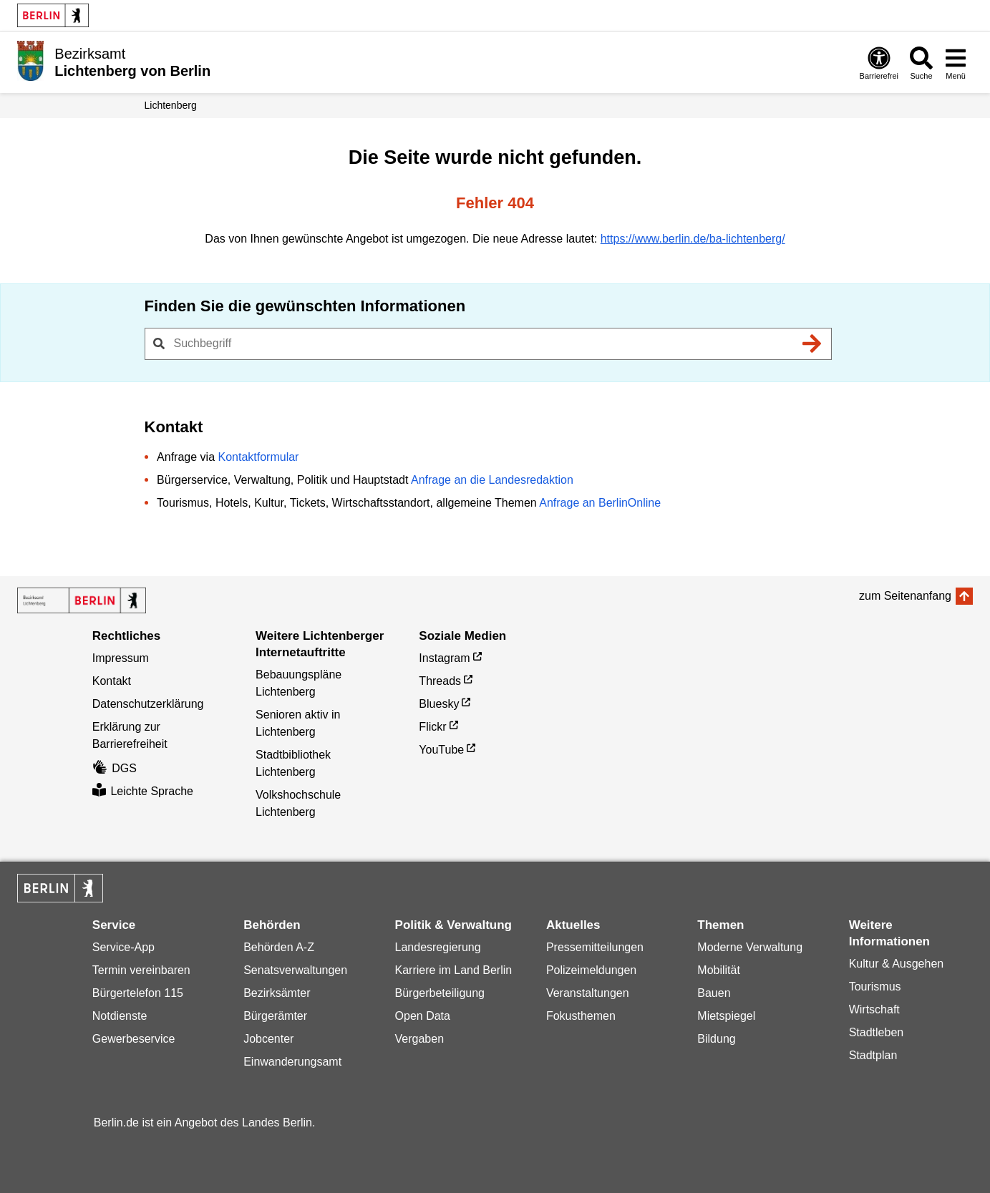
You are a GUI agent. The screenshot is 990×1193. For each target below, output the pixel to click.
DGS (114, 768)
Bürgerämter (275, 1016)
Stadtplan (873, 1055)
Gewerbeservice (133, 1039)
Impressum (120, 658)
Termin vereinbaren (141, 970)
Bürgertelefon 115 (137, 993)
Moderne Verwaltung (749, 947)
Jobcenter (268, 1039)
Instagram (444, 658)
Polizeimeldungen (591, 970)
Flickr (432, 727)
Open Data (422, 1016)
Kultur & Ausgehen (896, 964)
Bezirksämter (276, 993)
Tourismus (875, 986)
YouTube (441, 750)
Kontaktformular (258, 457)
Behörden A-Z (278, 947)
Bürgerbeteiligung (440, 993)
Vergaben (420, 1039)
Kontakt (111, 681)
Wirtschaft (874, 1009)
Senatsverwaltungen (295, 970)
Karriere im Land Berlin (454, 970)
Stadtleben (876, 1032)
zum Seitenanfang (905, 596)
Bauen (713, 993)
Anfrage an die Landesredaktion (492, 480)
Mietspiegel (726, 1016)
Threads (440, 681)
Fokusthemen (581, 1016)
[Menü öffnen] (955, 63)
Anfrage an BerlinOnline (600, 503)
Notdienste (119, 1016)
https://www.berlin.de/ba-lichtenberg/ (693, 239)
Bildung (716, 1039)
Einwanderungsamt (292, 1062)
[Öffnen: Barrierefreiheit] (879, 63)
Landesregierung (438, 947)
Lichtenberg (171, 105)
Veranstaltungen (587, 993)
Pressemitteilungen (595, 947)
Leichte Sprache (142, 791)
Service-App (123, 947)
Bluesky (439, 704)
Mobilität (718, 970)
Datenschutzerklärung (148, 704)
